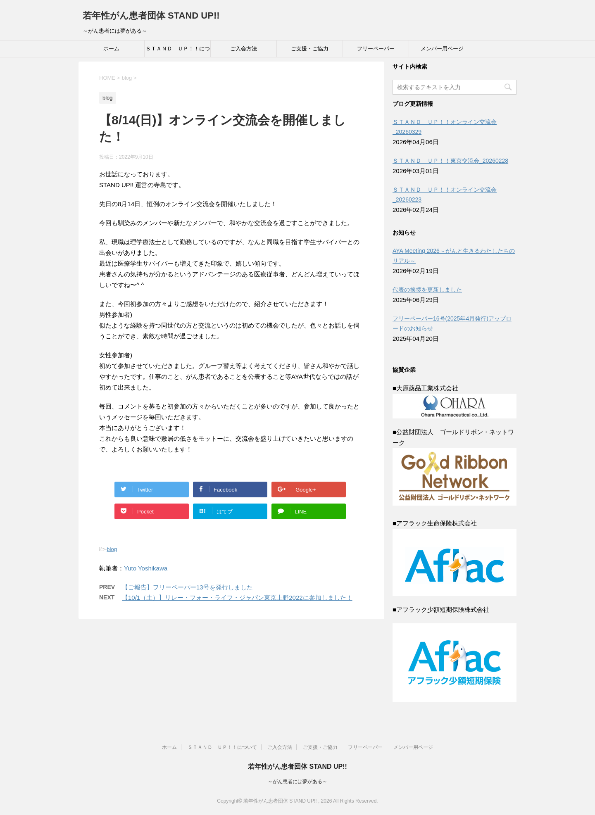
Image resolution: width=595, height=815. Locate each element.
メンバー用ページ (442, 48)
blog (112, 549)
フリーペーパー (376, 48)
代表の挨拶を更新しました (427, 289)
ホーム (111, 48)
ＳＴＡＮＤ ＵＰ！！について (177, 51)
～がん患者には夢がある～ (297, 781)
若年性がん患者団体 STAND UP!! (151, 15)
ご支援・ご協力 (309, 48)
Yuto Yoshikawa (145, 568)
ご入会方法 (243, 48)
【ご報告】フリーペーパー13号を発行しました (187, 587)
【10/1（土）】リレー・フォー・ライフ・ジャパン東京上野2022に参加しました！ (237, 597)
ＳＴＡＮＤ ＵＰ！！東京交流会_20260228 (450, 160)
